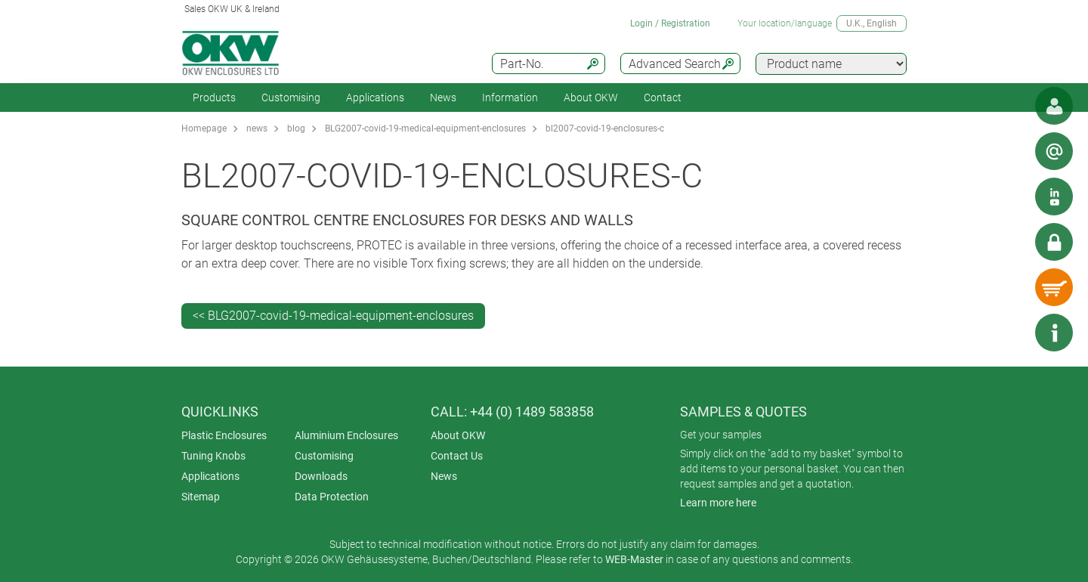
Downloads (321, 476)
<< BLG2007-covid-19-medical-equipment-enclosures (333, 315)
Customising (290, 97)
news (256, 128)
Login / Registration (670, 23)
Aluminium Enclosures (346, 435)
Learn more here (718, 503)
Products (214, 97)
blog (296, 128)
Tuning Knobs (213, 456)
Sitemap (200, 497)
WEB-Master (634, 559)
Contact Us (457, 456)
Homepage (204, 128)
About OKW (458, 435)
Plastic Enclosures (224, 435)
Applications (375, 97)
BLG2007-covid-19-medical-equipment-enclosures (425, 128)
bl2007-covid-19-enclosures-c (605, 128)
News (443, 97)
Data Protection (332, 497)
